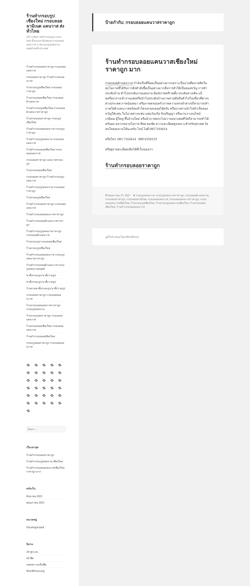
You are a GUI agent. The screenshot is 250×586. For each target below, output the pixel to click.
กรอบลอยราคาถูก (115, 199)
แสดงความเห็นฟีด (36, 564)
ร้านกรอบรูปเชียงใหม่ (38, 197)
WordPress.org (35, 571)
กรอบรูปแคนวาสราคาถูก (170, 195)
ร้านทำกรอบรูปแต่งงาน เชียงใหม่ (44, 461)
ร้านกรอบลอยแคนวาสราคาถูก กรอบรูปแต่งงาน (43, 307)
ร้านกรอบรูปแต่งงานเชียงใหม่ (172, 203)
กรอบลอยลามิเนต (136, 199)
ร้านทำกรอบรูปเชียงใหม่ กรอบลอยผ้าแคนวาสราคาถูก (45, 110)
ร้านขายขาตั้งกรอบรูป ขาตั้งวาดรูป (45, 288)
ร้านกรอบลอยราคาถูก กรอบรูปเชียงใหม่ (43, 120)
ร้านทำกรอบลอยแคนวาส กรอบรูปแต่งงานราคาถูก (45, 256)
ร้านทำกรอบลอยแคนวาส (131, 207)
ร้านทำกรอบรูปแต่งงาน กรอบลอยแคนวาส (45, 141)
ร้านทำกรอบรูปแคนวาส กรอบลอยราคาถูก (45, 189)
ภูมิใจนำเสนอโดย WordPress (122, 237)
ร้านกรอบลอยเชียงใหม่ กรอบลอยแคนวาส (44, 327)
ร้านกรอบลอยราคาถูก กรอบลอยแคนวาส (44, 317)
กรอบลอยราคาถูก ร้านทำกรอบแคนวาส (45, 79)
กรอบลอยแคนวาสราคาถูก (184, 199)
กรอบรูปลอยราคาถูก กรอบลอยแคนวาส (45, 344)
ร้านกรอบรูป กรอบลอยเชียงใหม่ (44, 241)
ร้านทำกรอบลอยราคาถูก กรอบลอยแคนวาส (46, 68)
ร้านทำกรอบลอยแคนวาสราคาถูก (45, 214)
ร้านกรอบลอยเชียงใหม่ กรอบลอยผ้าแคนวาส (44, 99)
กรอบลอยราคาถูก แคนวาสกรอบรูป (44, 161)
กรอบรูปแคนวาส (145, 195)
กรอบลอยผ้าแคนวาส (119, 83)
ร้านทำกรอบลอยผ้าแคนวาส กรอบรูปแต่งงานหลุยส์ (45, 266)
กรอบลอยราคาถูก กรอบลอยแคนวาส (43, 296)
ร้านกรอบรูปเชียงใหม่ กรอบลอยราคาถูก (44, 89)
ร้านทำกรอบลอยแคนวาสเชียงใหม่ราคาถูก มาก (151, 65)
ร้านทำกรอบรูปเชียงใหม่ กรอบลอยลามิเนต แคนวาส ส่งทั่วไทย (45, 23)
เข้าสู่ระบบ (32, 552)
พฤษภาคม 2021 (35, 502)
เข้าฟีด (30, 558)
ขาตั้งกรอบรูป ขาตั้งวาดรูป (41, 275)
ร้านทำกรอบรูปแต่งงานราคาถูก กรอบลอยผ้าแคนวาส (44, 233)
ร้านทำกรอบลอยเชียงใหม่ (40, 336)
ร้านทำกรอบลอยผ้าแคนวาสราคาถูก (44, 222)
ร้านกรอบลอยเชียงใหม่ (39, 170)
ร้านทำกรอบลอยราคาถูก (40, 455)
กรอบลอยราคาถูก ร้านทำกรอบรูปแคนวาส (45, 178)
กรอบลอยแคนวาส (158, 199)
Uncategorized (35, 527)
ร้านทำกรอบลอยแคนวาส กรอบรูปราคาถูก (45, 130)
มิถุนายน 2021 (34, 496)
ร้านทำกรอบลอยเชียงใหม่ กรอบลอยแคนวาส (44, 151)
